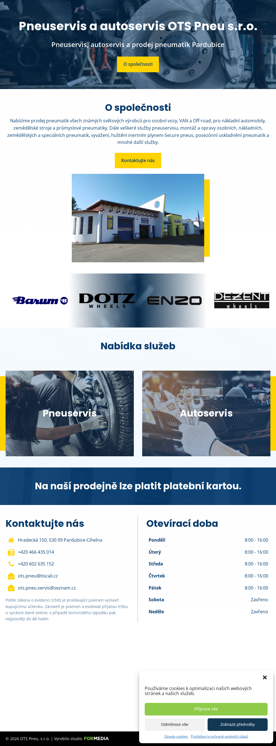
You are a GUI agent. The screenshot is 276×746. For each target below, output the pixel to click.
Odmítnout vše (175, 724)
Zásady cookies (176, 736)
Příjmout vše (206, 709)
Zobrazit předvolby (237, 724)
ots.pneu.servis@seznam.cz (47, 588)
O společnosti (138, 64)
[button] (265, 677)
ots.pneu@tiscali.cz (38, 576)
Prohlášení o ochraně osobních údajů (219, 736)
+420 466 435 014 (36, 552)
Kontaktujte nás (138, 160)
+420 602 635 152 (36, 564)
